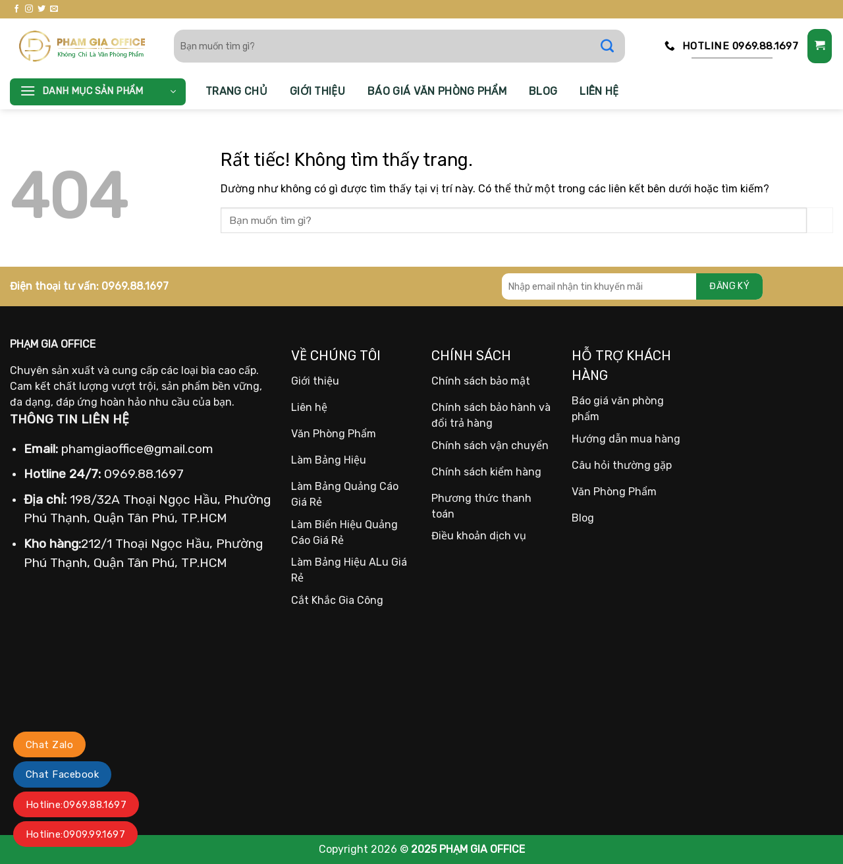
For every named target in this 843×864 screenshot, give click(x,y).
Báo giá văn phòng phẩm (436, 91)
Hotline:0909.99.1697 (75, 834)
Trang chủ (236, 91)
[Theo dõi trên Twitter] (41, 9)
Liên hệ (599, 91)
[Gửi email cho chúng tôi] (54, 9)
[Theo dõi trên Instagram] (29, 9)
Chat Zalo (49, 745)
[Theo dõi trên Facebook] (16, 9)
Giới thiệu (317, 91)
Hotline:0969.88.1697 (76, 805)
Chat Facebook (62, 774)
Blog (543, 91)
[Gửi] (613, 46)
